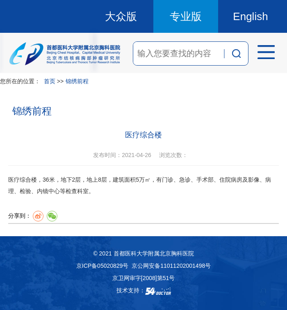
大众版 (121, 16)
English (250, 16)
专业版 (186, 16)
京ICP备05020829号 (102, 265)
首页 (49, 81)
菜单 (263, 53)
